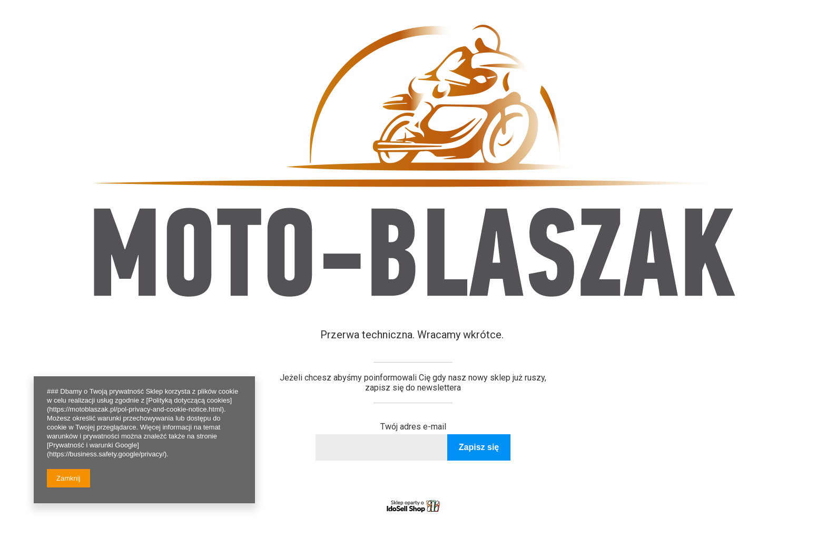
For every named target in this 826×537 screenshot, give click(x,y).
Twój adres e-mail (413, 427)
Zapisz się (479, 447)
